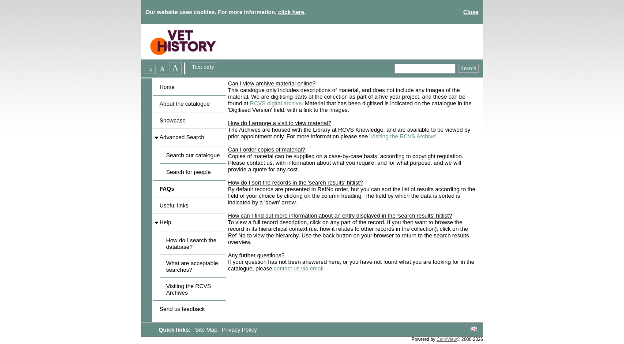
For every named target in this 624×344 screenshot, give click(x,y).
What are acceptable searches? (192, 266)
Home (167, 87)
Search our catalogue (193, 155)
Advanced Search (182, 137)
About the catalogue (185, 103)
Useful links (174, 205)
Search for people (188, 172)
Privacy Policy (239, 329)
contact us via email (298, 268)
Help (165, 222)
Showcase (173, 120)
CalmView (446, 339)
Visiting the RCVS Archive (403, 136)
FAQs (167, 188)
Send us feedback (182, 309)
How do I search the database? (191, 243)
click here (291, 12)
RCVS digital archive (275, 103)
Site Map (207, 329)
